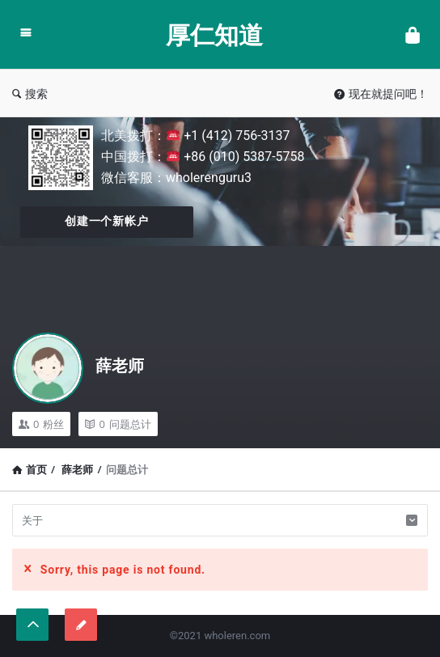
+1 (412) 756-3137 (228, 135)
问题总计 (117, 424)
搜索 (30, 93)
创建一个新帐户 (107, 220)
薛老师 (119, 365)
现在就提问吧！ (381, 93)
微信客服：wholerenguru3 (176, 177)
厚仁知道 (214, 34)
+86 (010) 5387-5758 (235, 156)
